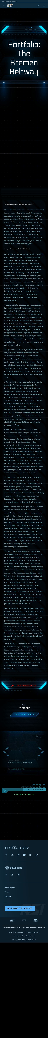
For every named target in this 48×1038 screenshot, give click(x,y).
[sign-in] (44, 5)
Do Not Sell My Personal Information (24, 939)
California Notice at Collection (23, 936)
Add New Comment (36, 789)
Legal (10, 932)
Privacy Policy (19, 932)
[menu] (4, 5)
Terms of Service (32, 932)
